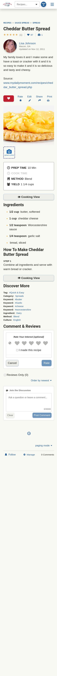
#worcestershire (23, 309)
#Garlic (18, 303)
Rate (47, 363)
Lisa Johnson (27, 43)
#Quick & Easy (16, 292)
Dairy (19, 313)
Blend (16, 316)
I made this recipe (30, 350)
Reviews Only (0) (17, 374)
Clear (10, 415)
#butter (18, 299)
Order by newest (41, 380)
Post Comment (42, 415)
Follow (10, 454)
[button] (12, 35)
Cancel (12, 363)
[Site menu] (52, 4)
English (17, 320)
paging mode (44, 445)
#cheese (19, 306)
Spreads (19, 296)
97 (30, 35)
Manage (29, 454)
